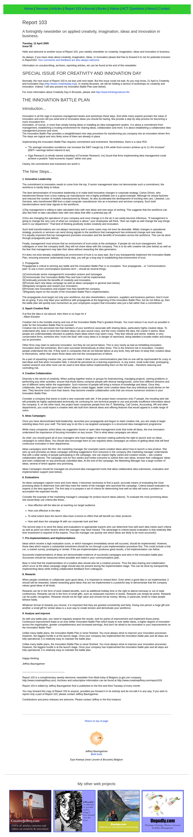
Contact (164, 8)
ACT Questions (133, 8)
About (152, 8)
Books (103, 8)
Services (42, 8)
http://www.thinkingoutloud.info (112, 92)
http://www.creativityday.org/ (60, 83)
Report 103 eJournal (80, 8)
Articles (56, 8)
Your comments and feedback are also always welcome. (69, 60)
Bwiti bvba (96, 754)
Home (28, 8)
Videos (114, 8)
